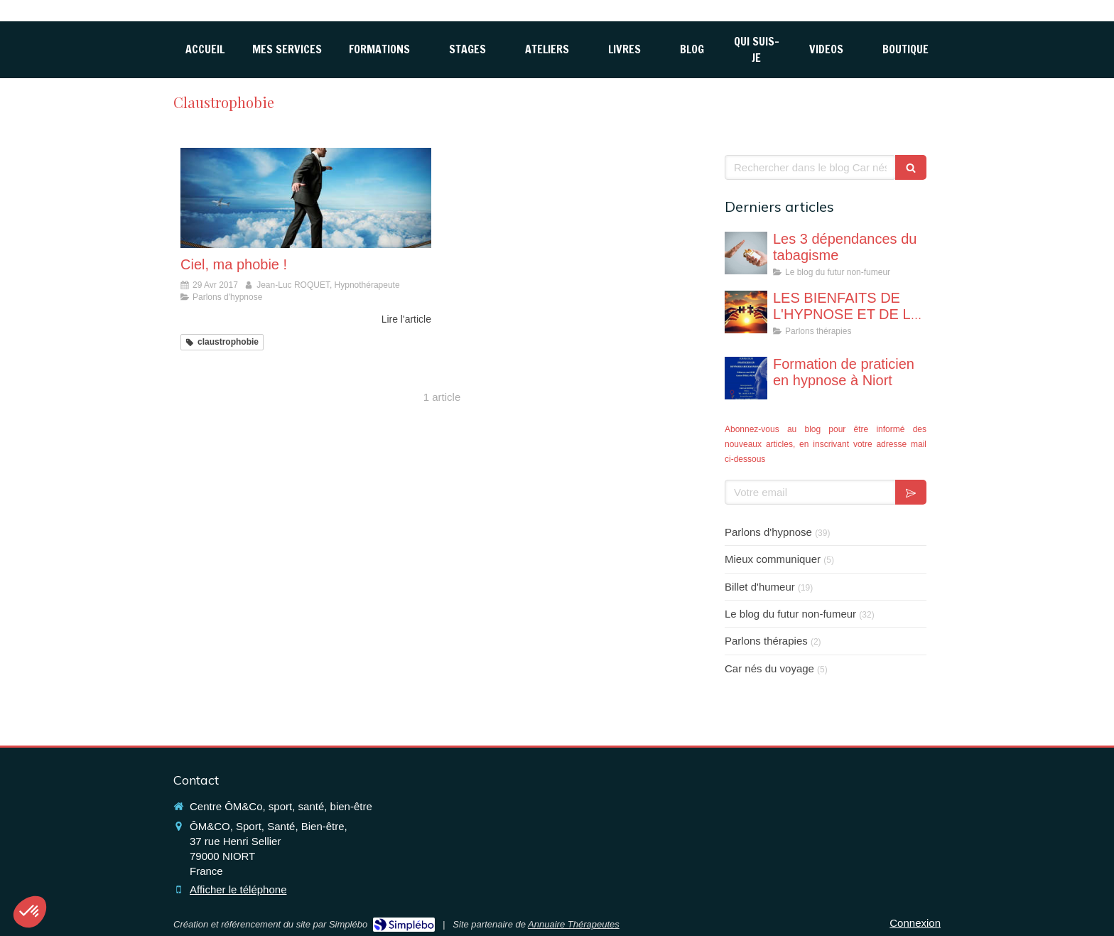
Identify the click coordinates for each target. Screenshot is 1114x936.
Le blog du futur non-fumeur (790, 614)
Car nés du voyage (769, 668)
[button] (30, 912)
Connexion (915, 923)
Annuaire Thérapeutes (574, 924)
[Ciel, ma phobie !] (305, 198)
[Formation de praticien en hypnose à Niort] (746, 378)
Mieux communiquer (773, 559)
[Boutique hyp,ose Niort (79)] (905, 49)
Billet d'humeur (760, 587)
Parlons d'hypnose (768, 532)
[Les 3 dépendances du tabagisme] (746, 253)
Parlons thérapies (766, 641)
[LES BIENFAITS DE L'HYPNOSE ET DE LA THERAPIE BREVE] (746, 312)
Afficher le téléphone (238, 889)
